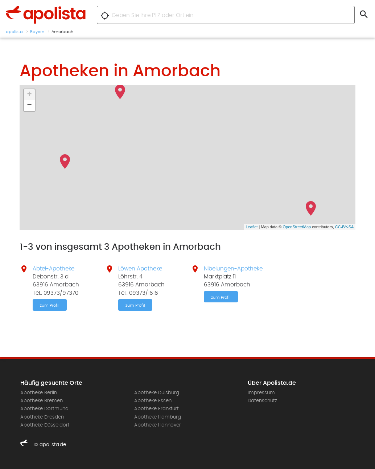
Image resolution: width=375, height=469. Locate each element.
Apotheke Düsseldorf (44, 425)
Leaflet (251, 227)
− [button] (29, 105)
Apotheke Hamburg (157, 417)
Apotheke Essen (153, 400)
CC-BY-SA (344, 227)
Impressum (261, 392)
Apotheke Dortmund (44, 408)
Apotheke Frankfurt (156, 408)
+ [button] (29, 94)
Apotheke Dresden (42, 417)
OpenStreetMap (297, 227)
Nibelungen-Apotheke (233, 269)
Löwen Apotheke (140, 269)
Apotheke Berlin (38, 392)
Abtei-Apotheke (53, 269)
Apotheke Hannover (157, 425)
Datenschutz (262, 400)
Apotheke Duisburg (156, 392)
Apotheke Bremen (41, 400)
